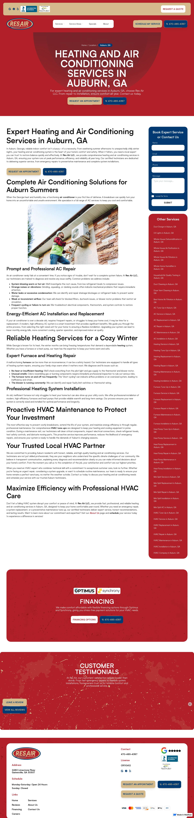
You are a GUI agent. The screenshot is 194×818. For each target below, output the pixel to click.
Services (59, 24)
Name (155, 164)
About (106, 24)
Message (156, 198)
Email (155, 175)
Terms (166, 218)
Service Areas (75, 24)
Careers (16, 814)
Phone (155, 186)
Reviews (16, 805)
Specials (92, 24)
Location (92, 45)
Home (84, 45)
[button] (60, 23)
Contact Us (34, 809)
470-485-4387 (129, 754)
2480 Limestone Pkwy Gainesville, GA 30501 (23, 771)
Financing (17, 809)
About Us (33, 805)
